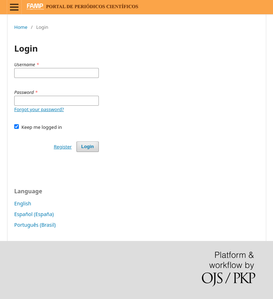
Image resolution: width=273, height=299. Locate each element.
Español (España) (34, 214)
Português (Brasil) (35, 224)
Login (87, 146)
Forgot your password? (39, 109)
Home (20, 27)
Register (62, 146)
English (22, 203)
